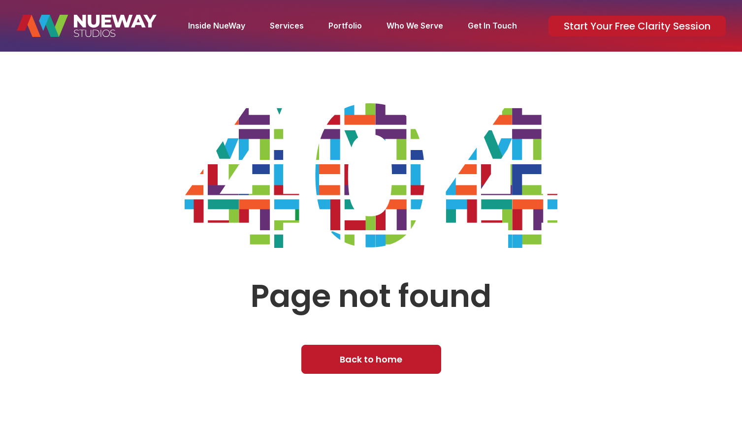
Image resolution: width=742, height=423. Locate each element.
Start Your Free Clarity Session (637, 26)
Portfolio (345, 25)
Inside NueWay (216, 25)
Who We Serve (415, 25)
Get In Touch (492, 25)
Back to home (371, 359)
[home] (87, 26)
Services (287, 25)
